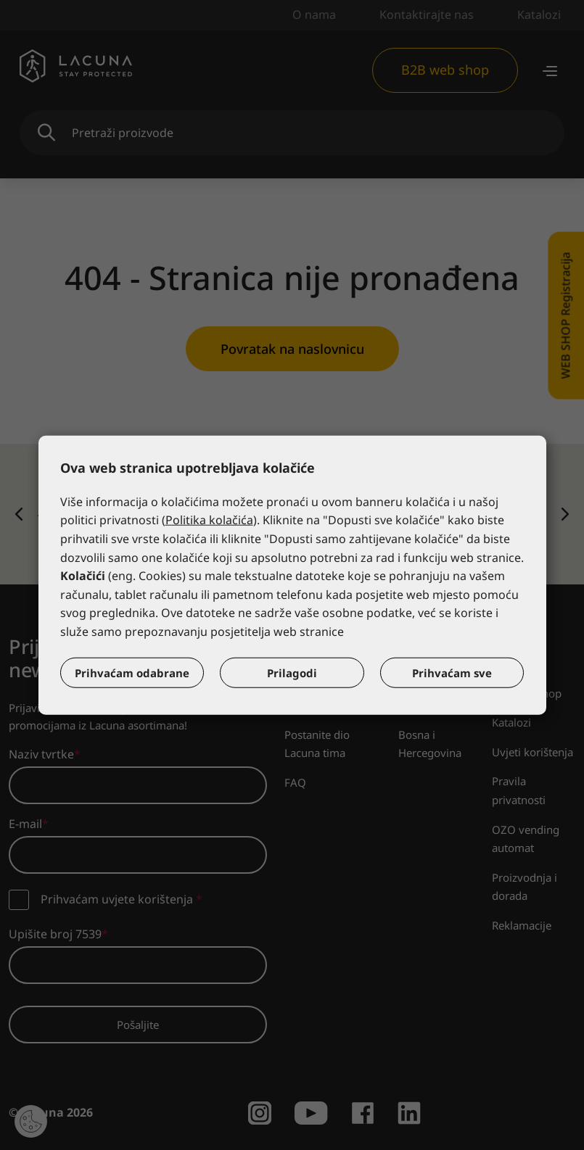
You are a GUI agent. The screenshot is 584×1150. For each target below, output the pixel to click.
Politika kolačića (209, 520)
